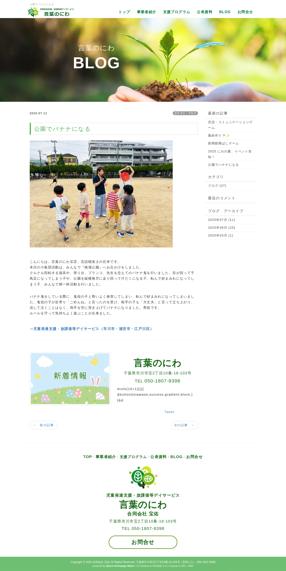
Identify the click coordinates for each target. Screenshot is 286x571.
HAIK (190, 566)
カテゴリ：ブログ (185, 113)
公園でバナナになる (223, 164)
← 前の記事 (43, 425)
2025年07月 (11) (221, 220)
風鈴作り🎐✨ (219, 135)
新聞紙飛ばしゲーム (223, 143)
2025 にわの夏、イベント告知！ (230, 154)
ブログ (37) (217, 185)
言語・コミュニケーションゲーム (230, 124)
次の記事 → (184, 425)
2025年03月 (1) (220, 235)
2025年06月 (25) (221, 227)
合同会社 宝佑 (101, 562)
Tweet (169, 412)
